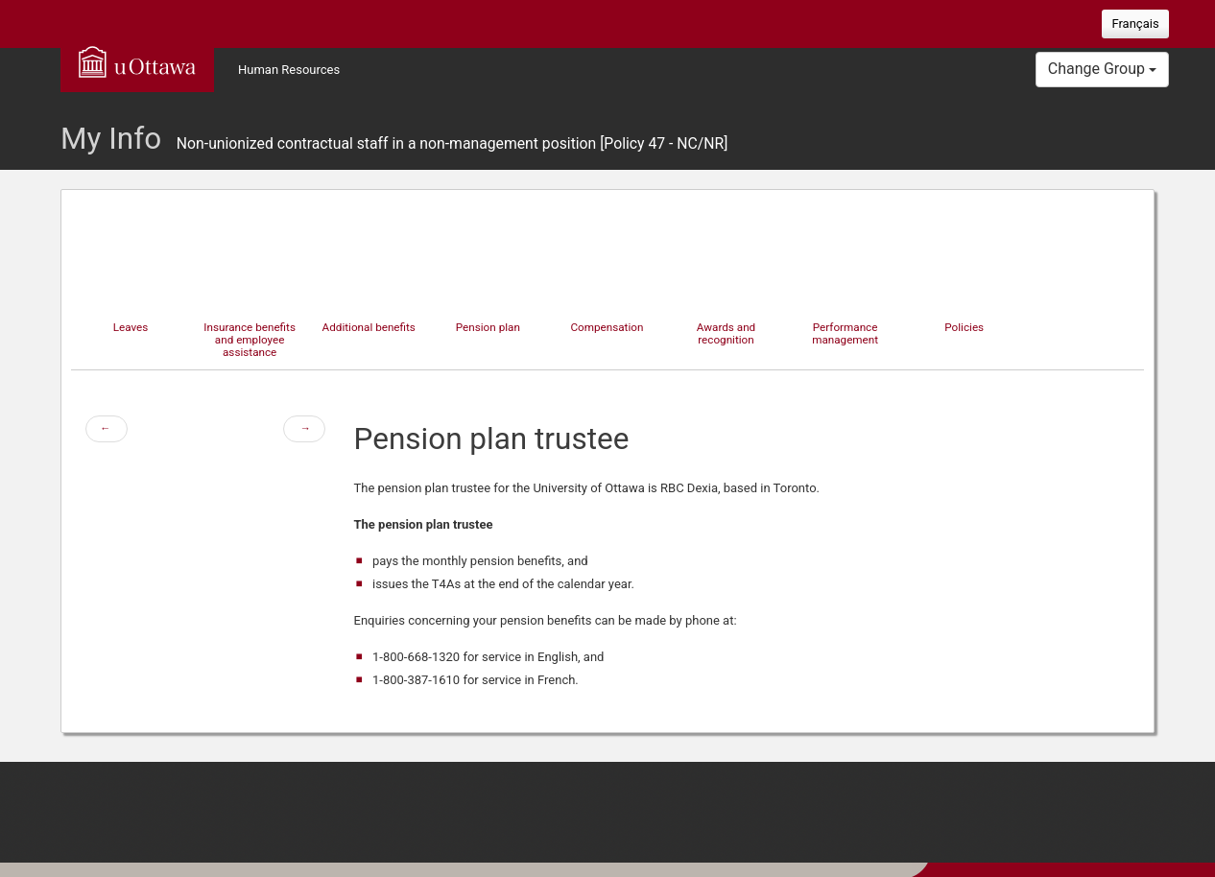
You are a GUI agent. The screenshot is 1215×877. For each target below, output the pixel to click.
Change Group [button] (1102, 68)
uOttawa (137, 61)
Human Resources (289, 69)
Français (1134, 23)
